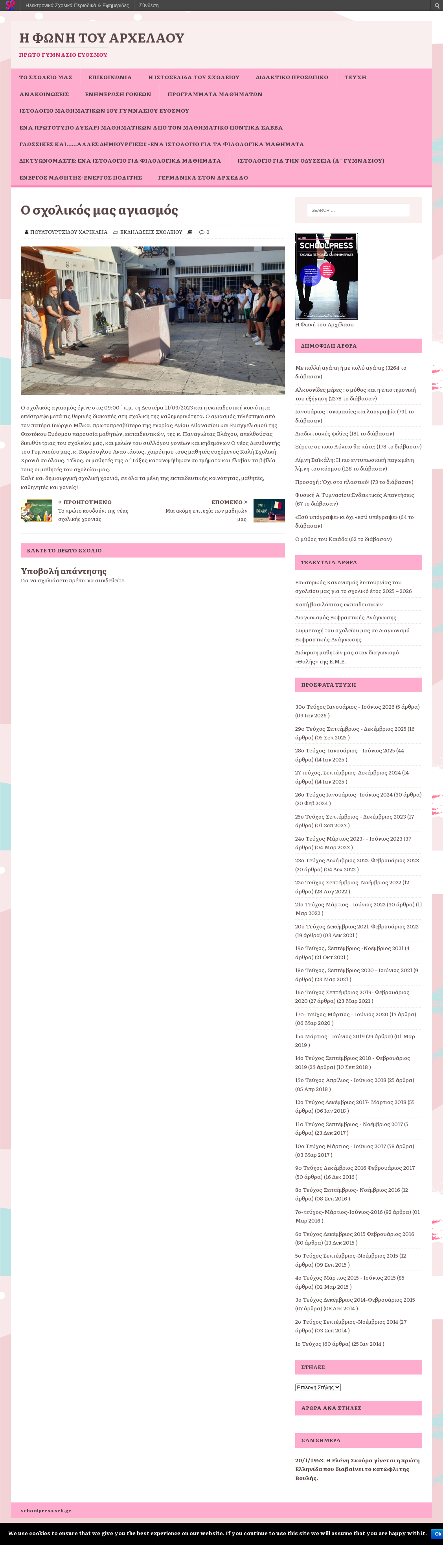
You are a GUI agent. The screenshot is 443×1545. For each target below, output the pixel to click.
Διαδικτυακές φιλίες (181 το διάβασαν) (344, 433)
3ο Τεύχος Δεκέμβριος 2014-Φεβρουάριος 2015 (355, 1299)
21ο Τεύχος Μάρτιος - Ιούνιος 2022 (340, 904)
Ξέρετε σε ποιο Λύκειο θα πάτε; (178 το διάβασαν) (358, 446)
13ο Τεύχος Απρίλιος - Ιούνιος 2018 (340, 1080)
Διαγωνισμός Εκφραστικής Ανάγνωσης (346, 617)
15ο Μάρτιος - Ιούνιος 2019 (330, 1036)
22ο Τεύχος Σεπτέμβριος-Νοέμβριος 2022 (348, 882)
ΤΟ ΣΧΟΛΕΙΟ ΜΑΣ (45, 77)
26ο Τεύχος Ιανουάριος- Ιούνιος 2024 (344, 794)
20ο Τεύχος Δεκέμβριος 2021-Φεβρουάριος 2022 (357, 926)
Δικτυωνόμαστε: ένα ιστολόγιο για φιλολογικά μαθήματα (120, 160)
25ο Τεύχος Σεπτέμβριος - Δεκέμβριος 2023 (350, 816)
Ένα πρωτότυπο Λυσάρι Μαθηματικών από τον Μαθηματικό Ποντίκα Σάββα (151, 127)
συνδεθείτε (109, 580)
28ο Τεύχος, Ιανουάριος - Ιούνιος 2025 (345, 750)
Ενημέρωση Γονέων (118, 94)
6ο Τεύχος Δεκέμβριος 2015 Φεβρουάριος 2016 (354, 1233)
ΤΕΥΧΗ (355, 77)
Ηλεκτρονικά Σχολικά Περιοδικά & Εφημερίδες (77, 5)
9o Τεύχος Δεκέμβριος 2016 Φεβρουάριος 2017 (355, 1167)
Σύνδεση (149, 5)
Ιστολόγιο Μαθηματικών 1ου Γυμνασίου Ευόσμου (104, 110)
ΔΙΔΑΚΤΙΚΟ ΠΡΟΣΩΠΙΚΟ (292, 77)
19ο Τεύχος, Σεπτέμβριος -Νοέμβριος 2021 (349, 948)
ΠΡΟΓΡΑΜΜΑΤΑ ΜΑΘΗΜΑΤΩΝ (215, 94)
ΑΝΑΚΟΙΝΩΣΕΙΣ (44, 94)
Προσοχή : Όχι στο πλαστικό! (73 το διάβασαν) (354, 481)
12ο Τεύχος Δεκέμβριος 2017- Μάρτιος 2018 (350, 1102)
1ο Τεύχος (308, 1343)
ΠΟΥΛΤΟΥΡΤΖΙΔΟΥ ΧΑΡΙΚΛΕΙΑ (69, 231)
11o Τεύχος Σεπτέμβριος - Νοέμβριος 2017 (349, 1124)
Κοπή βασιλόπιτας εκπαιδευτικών (339, 604)
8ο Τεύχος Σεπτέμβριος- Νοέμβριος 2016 (347, 1189)
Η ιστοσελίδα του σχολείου (194, 77)
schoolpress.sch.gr (46, 1510)
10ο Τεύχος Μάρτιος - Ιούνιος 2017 (340, 1146)
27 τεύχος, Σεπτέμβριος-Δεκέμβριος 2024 (348, 772)
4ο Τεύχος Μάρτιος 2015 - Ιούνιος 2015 (345, 1277)
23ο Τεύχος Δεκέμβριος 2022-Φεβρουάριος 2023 (357, 860)
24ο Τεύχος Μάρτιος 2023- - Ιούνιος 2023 (349, 838)
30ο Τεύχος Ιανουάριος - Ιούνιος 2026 (345, 706)
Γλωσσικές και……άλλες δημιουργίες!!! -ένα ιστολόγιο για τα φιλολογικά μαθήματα (161, 144)
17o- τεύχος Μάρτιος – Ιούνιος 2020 (341, 1014)
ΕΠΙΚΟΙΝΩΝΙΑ (110, 77)
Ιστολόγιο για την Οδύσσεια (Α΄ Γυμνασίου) (310, 160)
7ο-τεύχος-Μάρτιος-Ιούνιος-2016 (339, 1211)
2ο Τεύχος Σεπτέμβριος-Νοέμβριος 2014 (346, 1321)
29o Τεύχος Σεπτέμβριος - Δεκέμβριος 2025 (350, 728)
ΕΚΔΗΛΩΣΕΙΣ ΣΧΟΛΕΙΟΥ (151, 231)
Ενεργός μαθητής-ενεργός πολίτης (80, 177)
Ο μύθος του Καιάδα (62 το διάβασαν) (343, 539)
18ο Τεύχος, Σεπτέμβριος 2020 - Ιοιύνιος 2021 (353, 970)
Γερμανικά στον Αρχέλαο (203, 177)
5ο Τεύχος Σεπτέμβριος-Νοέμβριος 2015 (346, 1255)
